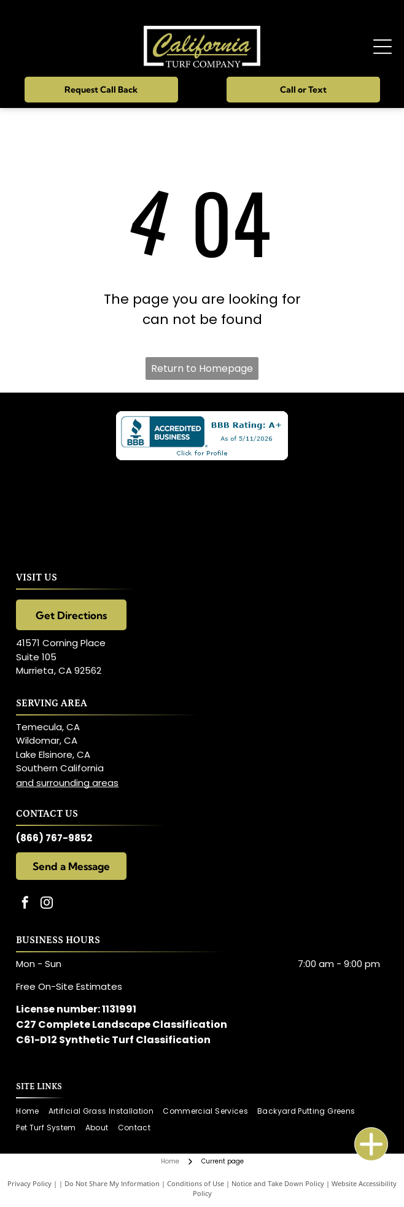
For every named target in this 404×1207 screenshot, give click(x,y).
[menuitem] (32, 1111)
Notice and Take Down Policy (277, 1183)
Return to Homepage (202, 368)
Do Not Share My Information (112, 1183)
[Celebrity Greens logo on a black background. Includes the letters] (201, 505)
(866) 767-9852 (54, 837)
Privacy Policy (29, 1183)
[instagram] (46, 904)
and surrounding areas (67, 782)
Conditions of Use (195, 1183)
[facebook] (25, 904)
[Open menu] (382, 46)
